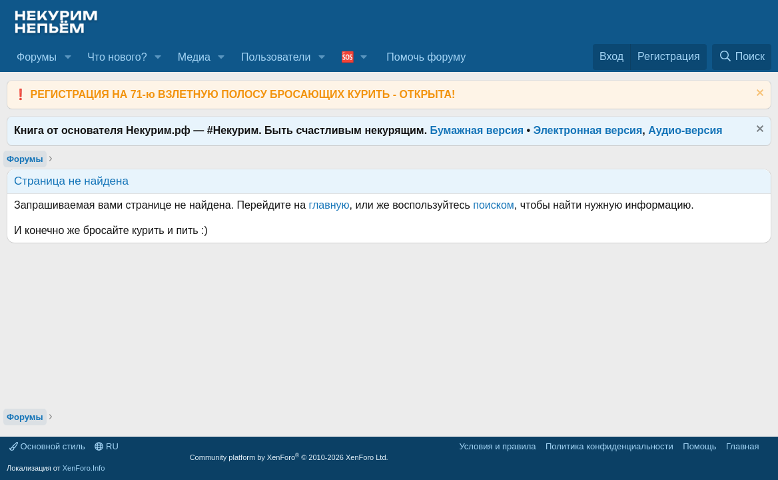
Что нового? (117, 57)
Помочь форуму (426, 57)
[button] (67, 57)
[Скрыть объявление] (758, 94)
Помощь (699, 446)
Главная (742, 446)
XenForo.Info (84, 468)
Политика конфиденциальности (609, 446)
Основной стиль (47, 446)
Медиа (194, 57)
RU (106, 446)
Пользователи (275, 57)
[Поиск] (741, 56)
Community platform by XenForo (289, 457)
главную (329, 205)
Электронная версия (588, 130)
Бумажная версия (477, 130)
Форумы (37, 57)
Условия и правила (497, 446)
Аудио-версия (685, 130)
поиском (493, 205)
